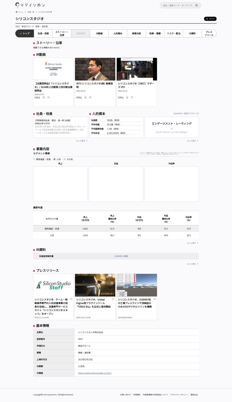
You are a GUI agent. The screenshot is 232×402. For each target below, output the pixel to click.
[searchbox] (181, 5)
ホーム (20, 12)
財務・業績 (155, 33)
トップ (26, 33)
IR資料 (192, 33)
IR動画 (99, 33)
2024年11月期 (121, 256)
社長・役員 (43, 33)
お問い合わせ (125, 394)
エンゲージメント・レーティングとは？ (172, 132)
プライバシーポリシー (179, 394)
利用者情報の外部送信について (155, 394)
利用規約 (136, 394)
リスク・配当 (173, 33)
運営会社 (194, 394)
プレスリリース (209, 33)
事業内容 (136, 33)
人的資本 (117, 33)
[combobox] (180, 5)
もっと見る (80, 140)
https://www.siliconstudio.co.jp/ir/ (94, 373)
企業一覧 (31, 12)
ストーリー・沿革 (62, 33)
